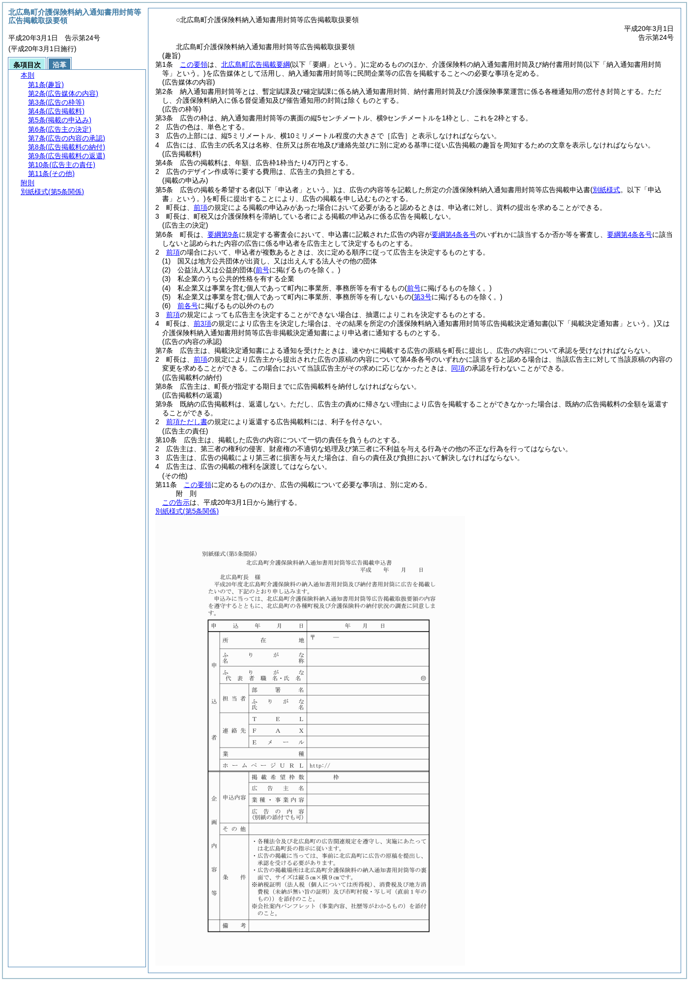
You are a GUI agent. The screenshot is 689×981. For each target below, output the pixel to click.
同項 (458, 368)
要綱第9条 (223, 234)
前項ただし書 (186, 422)
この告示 (176, 502)
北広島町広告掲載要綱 (255, 64)
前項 (200, 207)
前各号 (187, 306)
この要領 (193, 64)
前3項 (202, 323)
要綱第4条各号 (454, 234)
